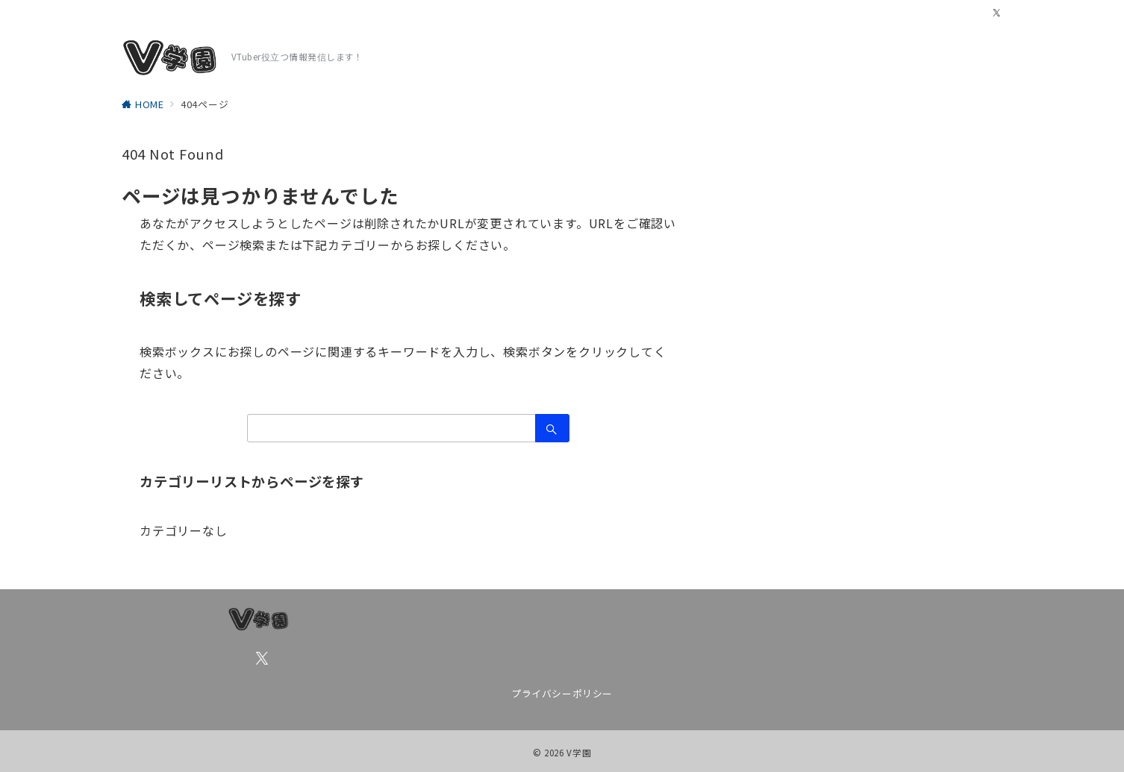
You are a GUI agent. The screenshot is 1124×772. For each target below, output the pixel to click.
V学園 (578, 753)
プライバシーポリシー (561, 693)
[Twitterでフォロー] (997, 13)
